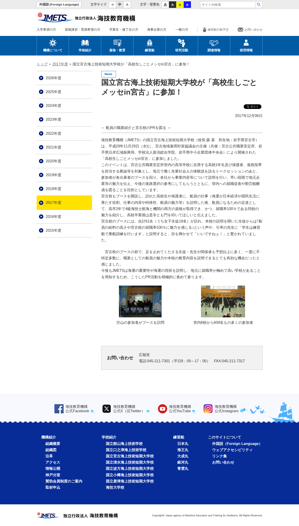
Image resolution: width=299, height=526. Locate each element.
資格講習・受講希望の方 (82, 29)
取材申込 (52, 487)
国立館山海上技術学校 (124, 444)
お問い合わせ (250, 29)
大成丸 (182, 456)
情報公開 (52, 468)
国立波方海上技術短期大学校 (130, 468)
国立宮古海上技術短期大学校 (130, 456)
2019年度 (54, 175)
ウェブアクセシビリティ (232, 450)
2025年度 (54, 92)
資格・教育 (117, 45)
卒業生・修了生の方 (123, 29)
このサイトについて (224, 437)
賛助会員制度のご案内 (63, 481)
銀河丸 (182, 462)
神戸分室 (52, 475)
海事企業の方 (156, 29)
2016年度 (54, 217)
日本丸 (182, 444)
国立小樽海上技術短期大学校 (130, 475)
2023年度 (54, 119)
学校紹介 (85, 45)
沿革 (49, 456)
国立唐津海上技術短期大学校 (130, 481)
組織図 (50, 450)
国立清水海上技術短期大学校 (130, 462)
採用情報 (246, 45)
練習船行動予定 (216, 29)
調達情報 (213, 45)
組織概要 (52, 444)
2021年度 (54, 147)
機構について (52, 45)
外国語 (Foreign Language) (59, 4)
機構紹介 (48, 437)
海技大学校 (115, 487)
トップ (42, 64)
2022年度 (54, 133)
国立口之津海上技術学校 (126, 450)
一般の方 (181, 29)
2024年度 (54, 106)
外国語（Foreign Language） (237, 444)
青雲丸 (182, 468)
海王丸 (182, 450)
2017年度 (60, 64)
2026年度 (54, 78)
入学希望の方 (46, 29)
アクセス (52, 462)
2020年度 (54, 161)
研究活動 (181, 45)
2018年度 (54, 189)
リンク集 (219, 456)
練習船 (149, 45)
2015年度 (54, 230)
